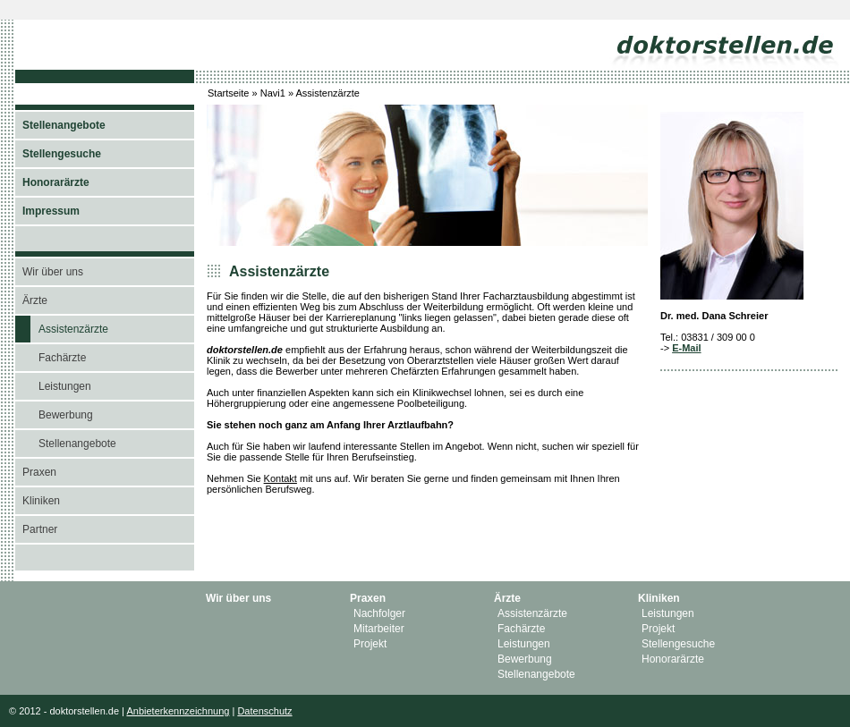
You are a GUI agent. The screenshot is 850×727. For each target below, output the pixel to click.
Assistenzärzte (73, 329)
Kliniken (41, 501)
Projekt (370, 644)
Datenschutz (264, 711)
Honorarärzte (673, 659)
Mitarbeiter (378, 628)
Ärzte (34, 300)
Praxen (39, 472)
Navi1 (272, 93)
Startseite (228, 93)
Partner (39, 529)
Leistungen (64, 386)
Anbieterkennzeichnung (177, 711)
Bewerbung (65, 415)
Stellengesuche (678, 644)
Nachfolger (379, 613)
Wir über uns (52, 272)
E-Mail (686, 347)
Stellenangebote (77, 443)
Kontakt (280, 478)
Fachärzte (62, 357)
